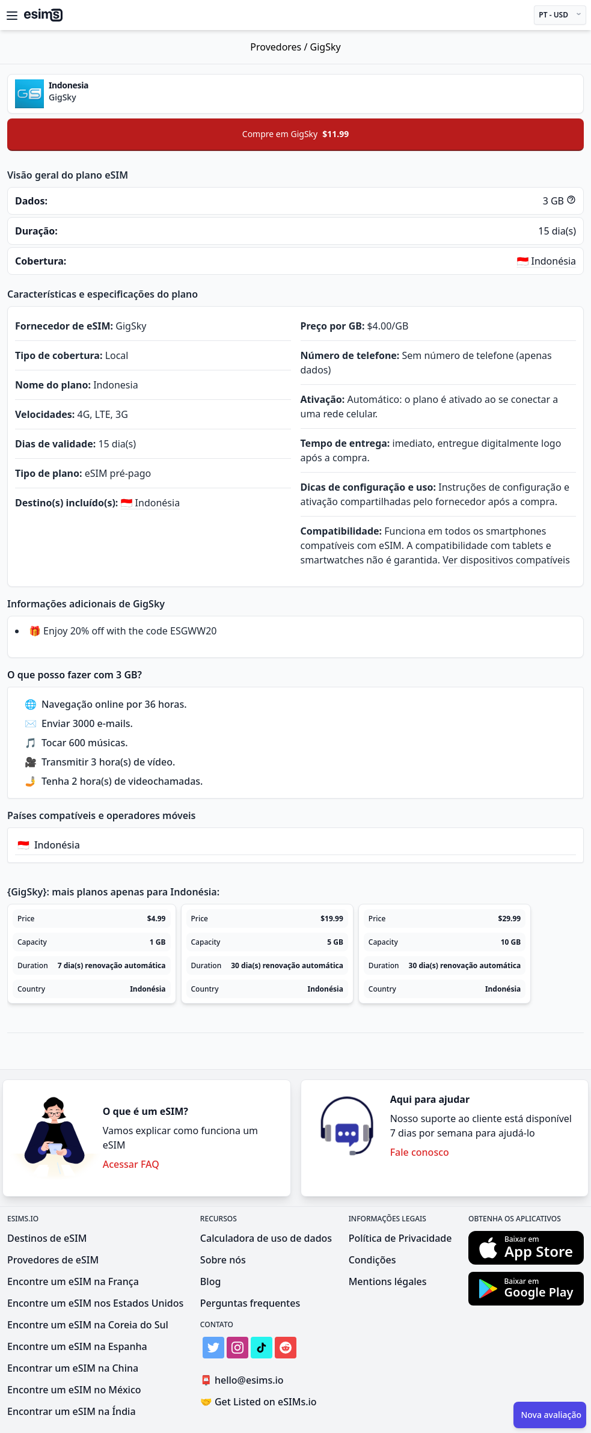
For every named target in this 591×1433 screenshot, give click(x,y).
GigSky (325, 47)
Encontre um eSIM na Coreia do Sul (87, 1324)
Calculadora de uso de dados (266, 1238)
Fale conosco (419, 1152)
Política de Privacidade (400, 1238)
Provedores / (280, 47)
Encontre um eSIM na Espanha (77, 1346)
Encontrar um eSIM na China (72, 1368)
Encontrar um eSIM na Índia (71, 1411)
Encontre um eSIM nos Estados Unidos (95, 1303)
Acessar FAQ (131, 1164)
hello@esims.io (244, 1380)
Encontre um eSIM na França (73, 1281)
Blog (210, 1281)
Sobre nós (223, 1259)
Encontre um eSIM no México (74, 1389)
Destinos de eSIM (47, 1238)
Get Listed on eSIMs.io (258, 1401)
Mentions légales (388, 1281)
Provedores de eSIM (53, 1259)
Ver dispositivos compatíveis (506, 559)
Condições (372, 1259)
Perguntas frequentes (250, 1303)
